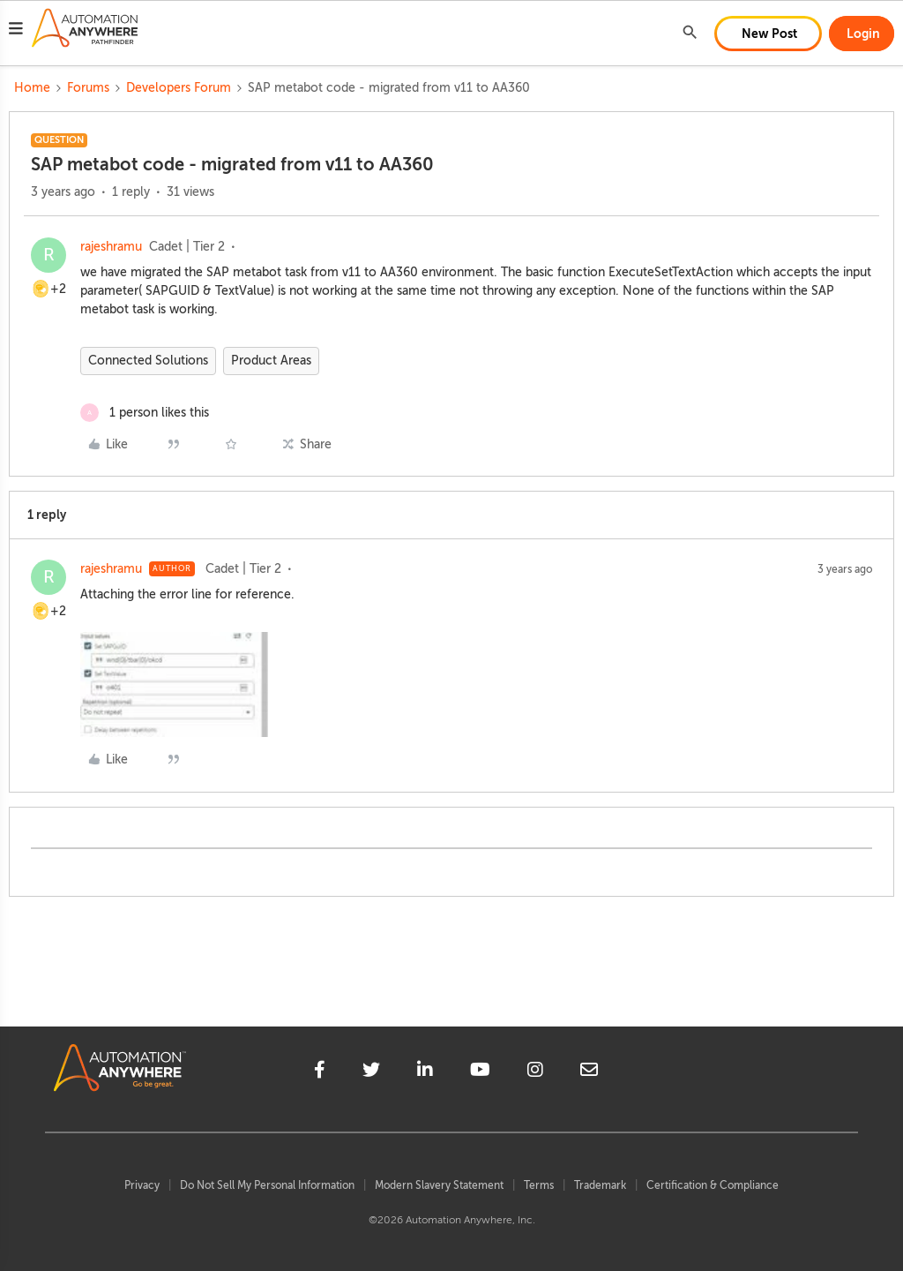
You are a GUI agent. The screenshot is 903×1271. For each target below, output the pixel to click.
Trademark (600, 1185)
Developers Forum (178, 87)
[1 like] (144, 412)
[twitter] (371, 1072)
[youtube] (480, 1072)
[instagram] (535, 1072)
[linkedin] (425, 1072)
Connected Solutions (148, 360)
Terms (539, 1185)
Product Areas (271, 360)
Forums (88, 87)
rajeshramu (111, 246)
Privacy (142, 1185)
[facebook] (319, 1072)
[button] (16, 30)
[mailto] (589, 1072)
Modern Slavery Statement (439, 1185)
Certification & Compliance (712, 1185)
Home (32, 87)
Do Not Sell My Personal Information (267, 1185)
